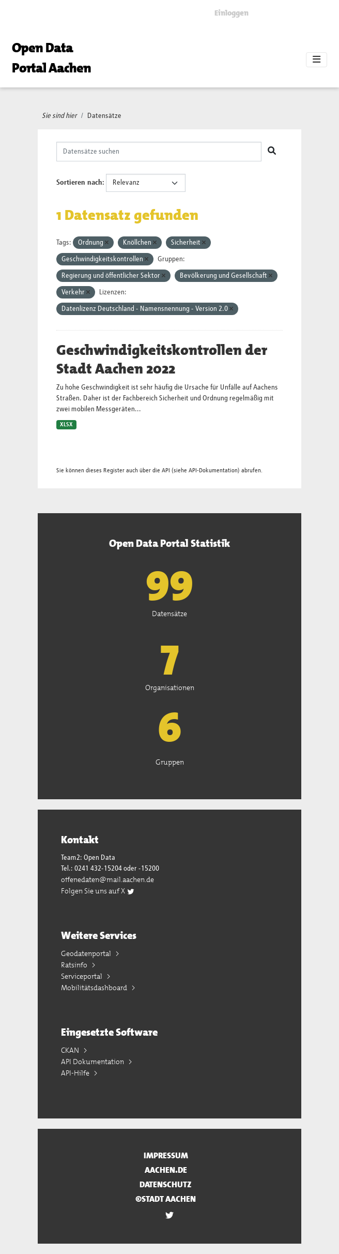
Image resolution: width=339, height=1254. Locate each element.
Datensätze (104, 116)
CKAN (71, 1050)
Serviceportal (82, 976)
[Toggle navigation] (316, 60)
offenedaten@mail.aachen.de (107, 879)
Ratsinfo (75, 964)
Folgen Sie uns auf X (98, 890)
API (166, 470)
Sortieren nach (79, 182)
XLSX (66, 424)
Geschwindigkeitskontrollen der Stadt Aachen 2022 (161, 359)
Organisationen (169, 687)
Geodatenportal (87, 953)
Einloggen (231, 13)
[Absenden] (272, 151)
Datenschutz (166, 1184)
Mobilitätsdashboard (95, 987)
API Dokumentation (93, 1061)
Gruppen (170, 762)
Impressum (166, 1155)
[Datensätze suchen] (158, 151)
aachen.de (166, 1170)
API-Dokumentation (213, 470)
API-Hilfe (76, 1073)
